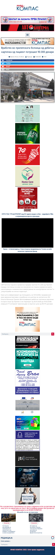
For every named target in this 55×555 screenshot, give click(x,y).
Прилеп (12, 57)
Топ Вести (21, 57)
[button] (27, 35)
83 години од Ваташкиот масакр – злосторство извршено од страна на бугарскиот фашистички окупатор (48, 522)
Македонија (19, 514)
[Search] (52, 334)
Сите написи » (5, 534)
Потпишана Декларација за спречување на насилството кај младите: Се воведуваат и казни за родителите (20, 522)
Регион (16, 57)
